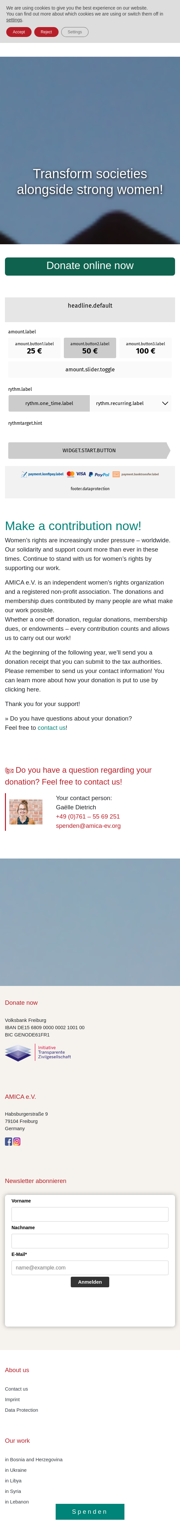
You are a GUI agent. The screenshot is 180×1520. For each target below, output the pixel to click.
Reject (46, 32)
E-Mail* (19, 1254)
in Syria (13, 1491)
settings (14, 19)
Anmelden (90, 1282)
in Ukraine (16, 1470)
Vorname (21, 1200)
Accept (19, 32)
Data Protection (21, 1410)
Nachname (23, 1227)
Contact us (16, 1389)
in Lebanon (17, 1501)
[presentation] (62, 1308)
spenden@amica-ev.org (88, 825)
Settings (75, 32)
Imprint (12, 1399)
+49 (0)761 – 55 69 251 (88, 816)
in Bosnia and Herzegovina (34, 1459)
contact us (52, 727)
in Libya (13, 1480)
